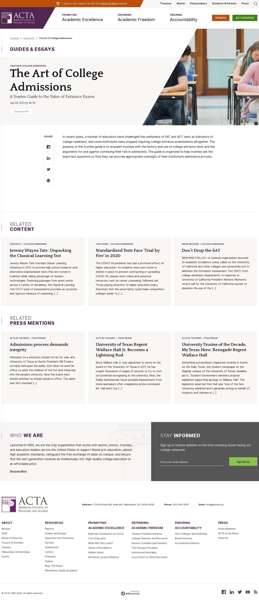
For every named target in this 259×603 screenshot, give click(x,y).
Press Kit (223, 538)
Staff (4, 534)
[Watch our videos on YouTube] (248, 592)
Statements (51, 548)
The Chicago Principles (145, 548)
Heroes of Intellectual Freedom (149, 543)
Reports (49, 529)
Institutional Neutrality (144, 553)
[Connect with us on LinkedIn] (232, 592)
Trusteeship (39, 338)
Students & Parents (224, 3)
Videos (49, 561)
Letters (49, 552)
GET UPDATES (245, 18)
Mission (6, 529)
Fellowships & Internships (16, 552)
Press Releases (190, 244)
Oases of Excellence (99, 548)
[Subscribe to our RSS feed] (255, 592)
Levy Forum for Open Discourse (149, 557)
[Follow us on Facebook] (224, 592)
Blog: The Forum (54, 566)
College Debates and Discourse (150, 539)
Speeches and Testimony (59, 538)
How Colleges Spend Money (191, 534)
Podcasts (15, 244)
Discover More (18, 472)
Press (245, 3)
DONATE (220, 18)
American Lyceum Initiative (103, 557)
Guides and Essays (55, 534)
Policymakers (198, 3)
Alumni (181, 3)
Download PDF (21, 111)
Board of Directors (12, 538)
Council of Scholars (12, 543)
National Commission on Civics (105, 534)
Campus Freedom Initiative (147, 534)
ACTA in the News (19, 338)
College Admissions (35, 244)
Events (5, 557)
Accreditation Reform (187, 543)
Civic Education (97, 539)
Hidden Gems (96, 553)
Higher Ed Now (108, 3)
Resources (29, 38)
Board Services (183, 539)
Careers (6, 548)
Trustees (166, 3)
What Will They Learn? (100, 543)
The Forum (102, 244)
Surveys (49, 543)
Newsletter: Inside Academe (61, 571)
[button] (82, 18)
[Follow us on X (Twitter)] (240, 592)
